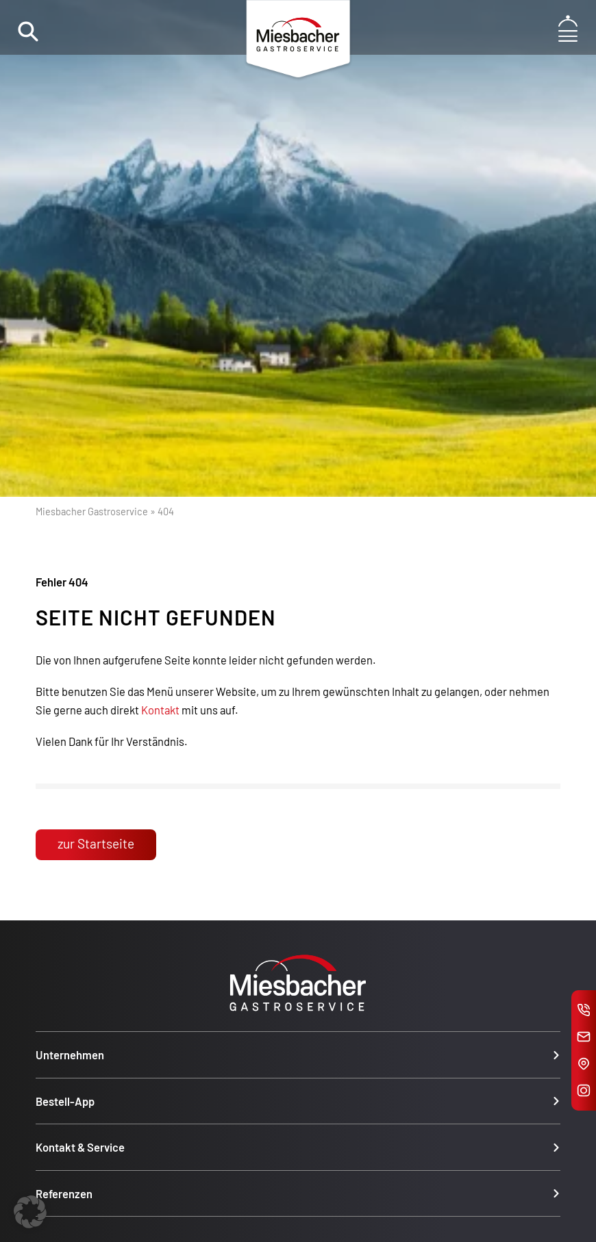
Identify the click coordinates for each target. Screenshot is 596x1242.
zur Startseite (96, 843)
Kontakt (160, 709)
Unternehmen (70, 1054)
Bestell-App (65, 1101)
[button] (30, 1212)
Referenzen (64, 1193)
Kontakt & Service (80, 1147)
